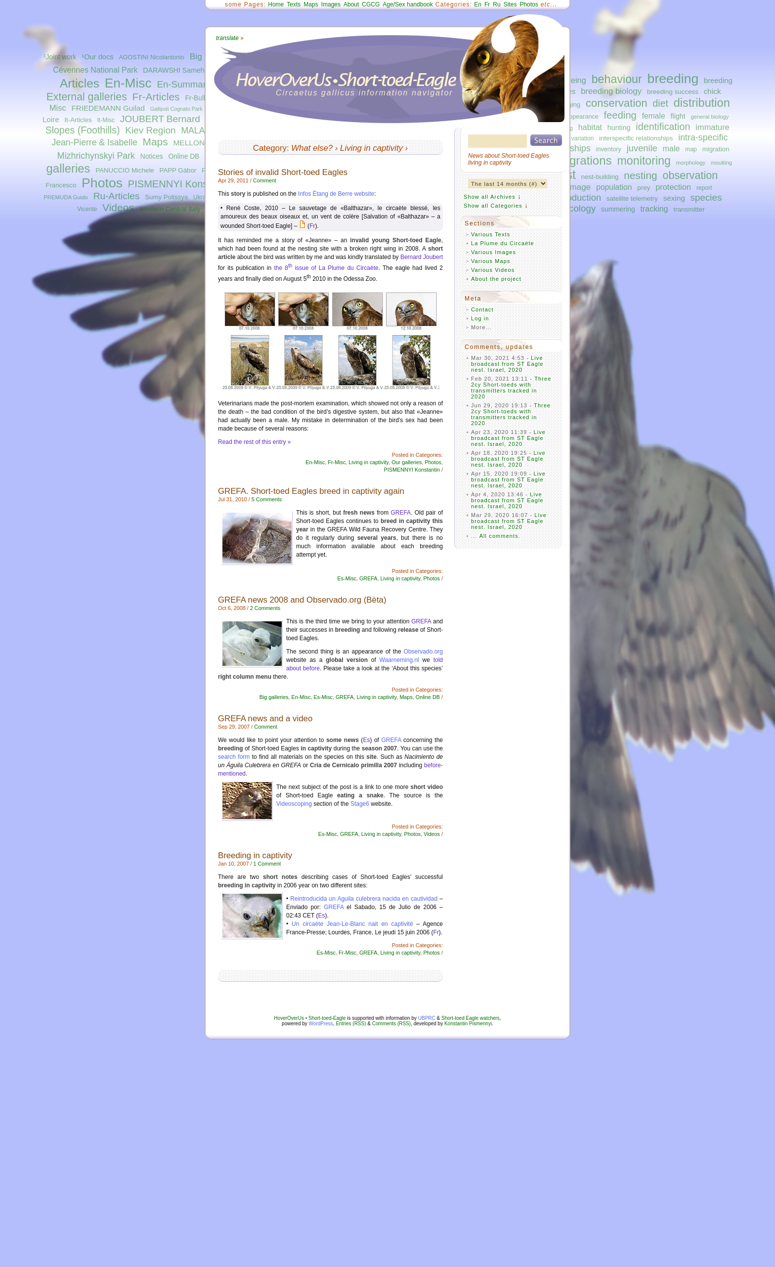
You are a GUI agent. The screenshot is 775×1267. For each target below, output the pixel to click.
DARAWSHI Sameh (173, 70)
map (691, 149)
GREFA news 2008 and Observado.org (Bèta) (302, 600)
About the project (496, 279)
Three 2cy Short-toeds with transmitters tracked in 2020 (511, 387)
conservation (616, 103)
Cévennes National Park (95, 70)
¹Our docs (97, 57)
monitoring (644, 160)
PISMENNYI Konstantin (180, 183)
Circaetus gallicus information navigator (364, 92)
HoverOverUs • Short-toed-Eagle (309, 1018)
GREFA (400, 512)
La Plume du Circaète (502, 243)
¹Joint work (60, 57)
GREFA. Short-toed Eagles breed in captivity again (311, 491)
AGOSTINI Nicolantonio (151, 57)
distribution (702, 102)
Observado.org (423, 651)
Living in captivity (371, 148)
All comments (498, 536)
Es (366, 740)
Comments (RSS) (391, 1023)
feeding (620, 115)
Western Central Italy (170, 209)
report (704, 187)
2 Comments (265, 608)
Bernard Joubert (421, 257)
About (351, 4)
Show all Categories (493, 206)
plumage (575, 187)
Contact (482, 309)
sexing (674, 198)
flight (678, 116)
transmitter (689, 209)
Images (331, 4)
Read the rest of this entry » (254, 441)
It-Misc (105, 120)
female (653, 116)
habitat (590, 127)
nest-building (600, 176)
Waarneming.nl (399, 659)
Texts (294, 4)
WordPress (321, 1023)
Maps (155, 141)
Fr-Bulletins (202, 98)
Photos (102, 182)
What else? (312, 148)
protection (673, 186)
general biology (709, 117)
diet (660, 103)
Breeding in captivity (255, 855)
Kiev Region (150, 130)
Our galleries (406, 462)
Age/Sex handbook (407, 4)
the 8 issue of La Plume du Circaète (326, 267)
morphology (690, 163)
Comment (264, 180)
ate (227, 38)
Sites (510, 4)
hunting (619, 127)
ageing (574, 80)
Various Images (493, 252)
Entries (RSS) (351, 1023)
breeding (673, 78)
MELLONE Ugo (199, 142)
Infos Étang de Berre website (336, 193)
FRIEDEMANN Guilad (108, 108)
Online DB (183, 156)
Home (276, 4)
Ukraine (203, 197)
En (477, 4)
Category (270, 148)
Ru (496, 4)
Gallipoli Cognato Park (176, 109)
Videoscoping (294, 803)
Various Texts (490, 234)
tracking (654, 208)
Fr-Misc (336, 462)
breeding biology (611, 91)
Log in (480, 318)
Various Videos (493, 270)
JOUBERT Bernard (160, 119)
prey (643, 187)
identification (663, 126)
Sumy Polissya (166, 197)
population (614, 187)
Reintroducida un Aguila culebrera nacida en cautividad (363, 898)
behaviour (617, 79)
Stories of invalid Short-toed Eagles (282, 172)
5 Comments (267, 499)
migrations (584, 160)
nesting (640, 175)
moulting (721, 163)
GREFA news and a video (265, 718)
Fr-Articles (156, 96)
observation (690, 175)
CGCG (371, 4)
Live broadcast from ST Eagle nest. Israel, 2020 (507, 364)
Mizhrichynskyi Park (96, 156)
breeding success (672, 91)
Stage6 (359, 803)
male (671, 148)
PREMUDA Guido (65, 197)
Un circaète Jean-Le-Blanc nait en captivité (352, 923)
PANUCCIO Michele (124, 170)
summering (618, 209)
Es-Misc (347, 578)
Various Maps (491, 261)
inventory (608, 149)
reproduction (576, 197)
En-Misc (128, 83)
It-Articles (77, 120)
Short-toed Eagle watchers (470, 1018)
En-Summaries (187, 84)
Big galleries (274, 697)
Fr (487, 4)
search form (234, 756)
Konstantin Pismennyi (468, 1023)
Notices (151, 156)
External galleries (86, 97)
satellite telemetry (632, 198)
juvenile (642, 148)
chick (712, 91)
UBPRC (426, 1018)
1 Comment (267, 864)
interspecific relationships (636, 138)
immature (712, 127)
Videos (118, 207)
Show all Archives (490, 197)
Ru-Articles (116, 196)
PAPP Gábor (178, 170)
